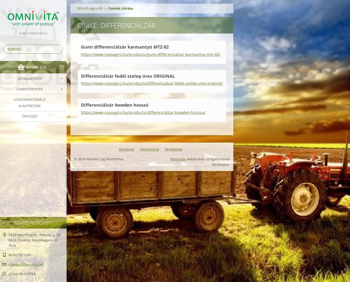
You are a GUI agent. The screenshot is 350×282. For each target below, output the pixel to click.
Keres (58, 49)
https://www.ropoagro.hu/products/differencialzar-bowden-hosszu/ (143, 112)
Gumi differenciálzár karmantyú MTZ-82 (125, 47)
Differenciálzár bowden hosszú (115, 105)
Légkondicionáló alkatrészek (30, 102)
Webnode (178, 159)
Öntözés (30, 116)
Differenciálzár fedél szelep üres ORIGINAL (128, 76)
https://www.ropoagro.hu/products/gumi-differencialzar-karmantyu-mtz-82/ (151, 54)
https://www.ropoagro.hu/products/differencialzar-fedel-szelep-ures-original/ (152, 83)
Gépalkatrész (30, 78)
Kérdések (126, 149)
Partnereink (149, 149)
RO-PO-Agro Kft (90, 8)
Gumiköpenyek (30, 89)
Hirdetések (173, 149)
